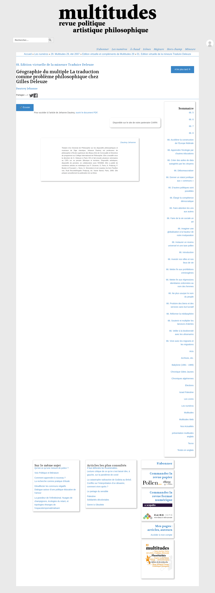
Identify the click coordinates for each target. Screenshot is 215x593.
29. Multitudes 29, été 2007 (65, 54)
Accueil (28, 54)
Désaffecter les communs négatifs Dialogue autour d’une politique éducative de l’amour (55, 489)
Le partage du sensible (97, 491)
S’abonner (102, 49)
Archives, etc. (187, 358)
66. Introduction (186, 252)
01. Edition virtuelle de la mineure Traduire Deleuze (164, 54)
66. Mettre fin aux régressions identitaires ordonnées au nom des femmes (180, 283)
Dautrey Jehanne (26, 88)
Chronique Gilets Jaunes (182, 372)
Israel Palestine (186, 392)
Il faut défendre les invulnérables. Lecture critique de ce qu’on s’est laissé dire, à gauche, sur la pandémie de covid (108, 471)
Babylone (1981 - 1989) (183, 365)
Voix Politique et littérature (46, 473)
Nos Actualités (187, 426)
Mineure (190, 49)
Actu (191, 351)
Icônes (147, 49)
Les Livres (189, 399)
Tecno (191, 443)
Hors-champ (174, 49)
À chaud (135, 49)
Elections (189, 385)
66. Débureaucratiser (184, 170)
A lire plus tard (183, 69)
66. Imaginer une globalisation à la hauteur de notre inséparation (180, 232)
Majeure (159, 49)
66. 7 (191, 126)
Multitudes (189, 412)
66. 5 (191, 112)
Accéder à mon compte (161, 535)
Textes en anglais (185, 450)
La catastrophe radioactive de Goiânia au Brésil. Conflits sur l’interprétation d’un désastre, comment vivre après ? (109, 483)
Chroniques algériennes (183, 378)
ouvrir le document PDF (86, 112)
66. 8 (191, 133)
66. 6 (191, 119)
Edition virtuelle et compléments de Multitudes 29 (108, 54)
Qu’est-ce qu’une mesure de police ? (51, 468)
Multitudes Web (186, 419)
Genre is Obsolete (95, 504)
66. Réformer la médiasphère (180, 314)
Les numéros (119, 49)
